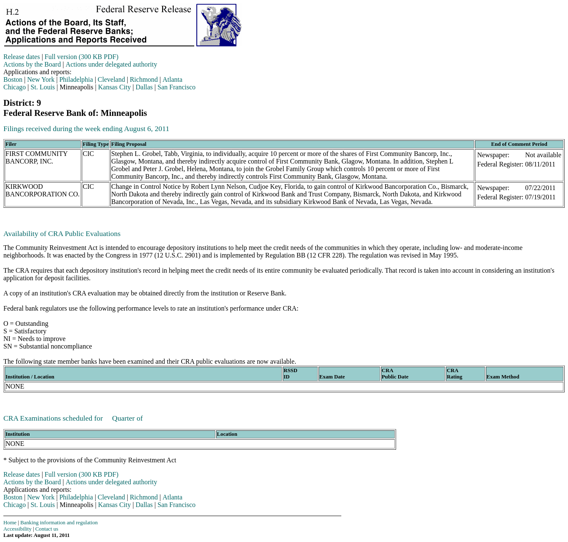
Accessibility (17, 529)
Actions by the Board (32, 64)
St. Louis (43, 87)
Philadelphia (76, 79)
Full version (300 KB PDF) (81, 56)
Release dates (21, 56)
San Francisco (177, 87)
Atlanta (172, 79)
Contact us (46, 529)
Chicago (14, 87)
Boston (12, 79)
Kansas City (114, 87)
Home (9, 523)
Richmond (144, 79)
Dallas (144, 87)
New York (41, 79)
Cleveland (111, 79)
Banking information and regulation (59, 523)
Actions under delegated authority (111, 64)
